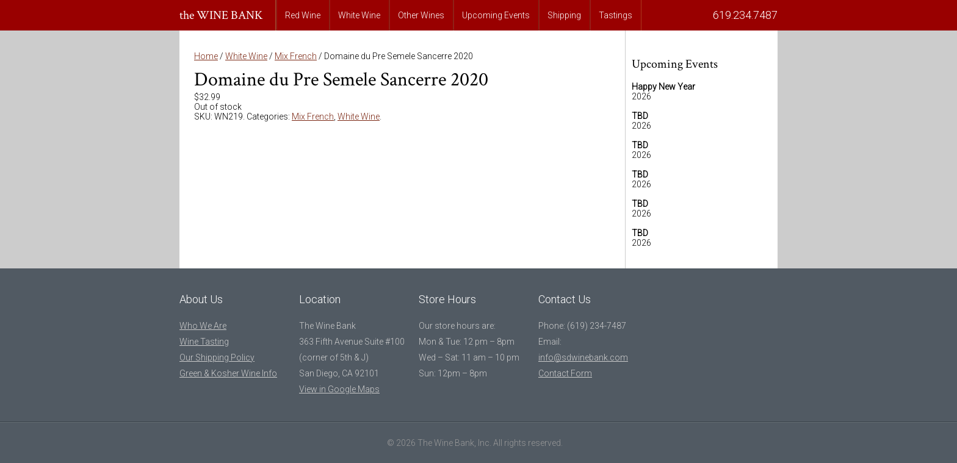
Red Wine (302, 15)
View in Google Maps (339, 389)
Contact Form (565, 373)
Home (206, 56)
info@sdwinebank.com (583, 357)
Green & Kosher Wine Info (228, 373)
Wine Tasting (204, 341)
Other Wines (421, 15)
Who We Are (202, 326)
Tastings (615, 15)
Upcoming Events (496, 15)
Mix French (296, 56)
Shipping (564, 15)
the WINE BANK (221, 15)
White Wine (359, 15)
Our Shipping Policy (217, 357)
